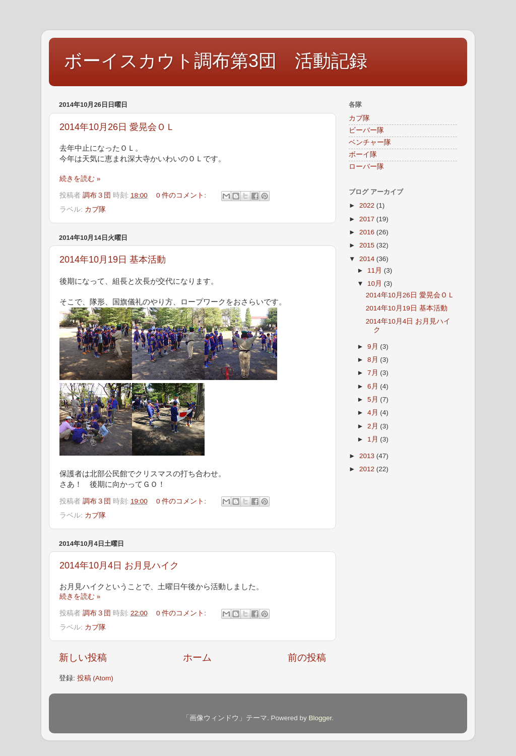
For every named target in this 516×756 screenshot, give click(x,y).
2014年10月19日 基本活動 (112, 260)
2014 (367, 259)
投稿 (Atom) (95, 678)
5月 (373, 399)
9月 (373, 346)
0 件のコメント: (182, 195)
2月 (373, 426)
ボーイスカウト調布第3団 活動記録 (215, 60)
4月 (373, 412)
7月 (373, 372)
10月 (375, 283)
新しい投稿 (83, 657)
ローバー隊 (366, 166)
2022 (367, 205)
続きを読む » (79, 178)
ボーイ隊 (363, 154)
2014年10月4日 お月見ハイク (119, 565)
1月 (373, 439)
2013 (367, 456)
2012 (367, 469)
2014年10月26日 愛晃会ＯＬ (117, 127)
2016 (367, 232)
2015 (367, 245)
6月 (373, 386)
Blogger (320, 718)
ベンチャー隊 (370, 142)
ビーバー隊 (366, 130)
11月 (375, 270)
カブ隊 (95, 209)
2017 (367, 219)
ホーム (197, 657)
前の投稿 (307, 657)
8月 (373, 359)
